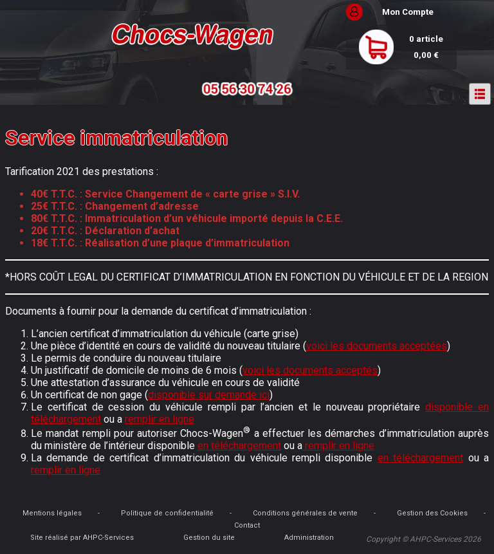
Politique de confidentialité (167, 513)
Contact (247, 525)
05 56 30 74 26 (247, 89)
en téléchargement (239, 445)
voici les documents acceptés (310, 370)
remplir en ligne (159, 419)
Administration (309, 537)
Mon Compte (408, 12)
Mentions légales (52, 513)
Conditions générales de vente (305, 513)
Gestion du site (209, 537)
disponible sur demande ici (209, 395)
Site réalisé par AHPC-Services (82, 537)
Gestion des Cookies (432, 513)
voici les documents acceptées (376, 346)
